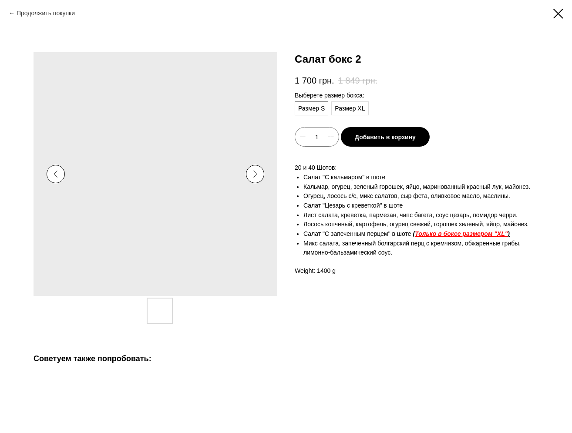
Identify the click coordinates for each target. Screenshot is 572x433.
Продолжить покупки (46, 13)
